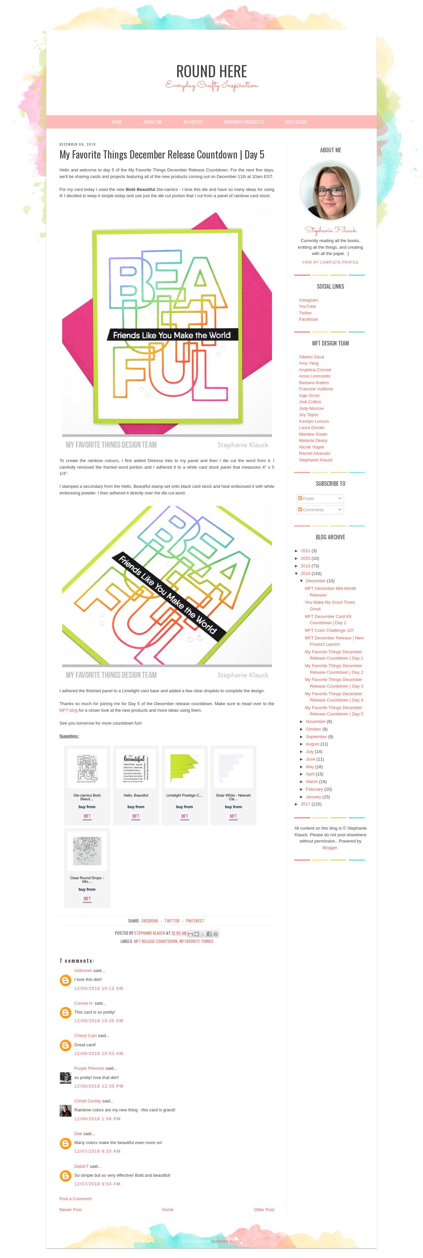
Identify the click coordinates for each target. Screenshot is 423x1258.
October (313, 729)
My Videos (193, 121)
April (310, 774)
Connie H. (84, 1003)
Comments (311, 509)
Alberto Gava (311, 356)
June (310, 759)
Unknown (83, 970)
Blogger (330, 847)
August (312, 743)
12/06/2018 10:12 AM (98, 988)
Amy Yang (309, 363)
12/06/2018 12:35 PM (99, 1086)
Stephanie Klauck (330, 232)
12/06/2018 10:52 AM (98, 1053)
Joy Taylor (308, 414)
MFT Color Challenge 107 (329, 630)
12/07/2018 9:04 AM (97, 1183)
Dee (78, 1133)
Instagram (308, 300)
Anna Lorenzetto (314, 376)
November (316, 721)
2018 (305, 573)
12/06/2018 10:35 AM (98, 1020)
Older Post (264, 1209)
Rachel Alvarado (314, 453)
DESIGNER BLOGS (226, 1241)
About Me (153, 121)
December (316, 580)
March (312, 781)
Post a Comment (75, 1198)
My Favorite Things (196, 941)
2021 (305, 550)
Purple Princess (89, 1068)
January (313, 796)
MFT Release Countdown (155, 941)
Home (117, 121)
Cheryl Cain (85, 1035)
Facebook (308, 319)
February (314, 789)
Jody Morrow (311, 408)
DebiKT (81, 1166)
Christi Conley (87, 1100)
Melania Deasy (313, 440)
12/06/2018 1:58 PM (97, 1118)
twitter (172, 920)
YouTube (307, 306)
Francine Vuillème (316, 388)
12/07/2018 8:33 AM (97, 1151)
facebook (149, 920)
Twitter (305, 312)
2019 (305, 565)
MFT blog (68, 710)
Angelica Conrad (315, 369)
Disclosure (296, 121)
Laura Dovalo (312, 427)
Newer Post (70, 1209)
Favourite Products (244, 121)
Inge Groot (309, 395)
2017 (305, 804)
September (316, 736)
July (310, 751)
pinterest (195, 920)
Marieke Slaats (313, 434)
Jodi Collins (310, 401)
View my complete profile (330, 262)
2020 (305, 558)
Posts (306, 498)
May (310, 766)
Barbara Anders (314, 382)
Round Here (211, 70)
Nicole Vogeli (311, 447)
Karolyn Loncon (314, 421)
